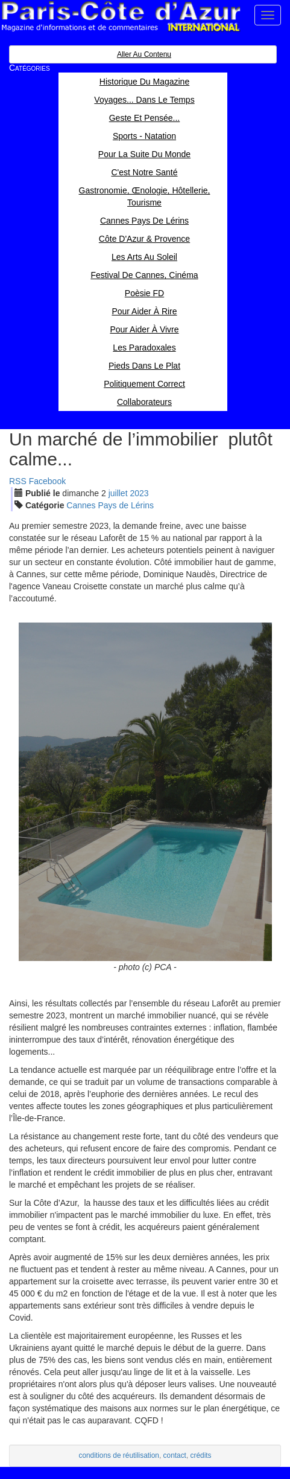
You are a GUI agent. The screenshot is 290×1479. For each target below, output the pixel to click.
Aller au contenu (144, 54)
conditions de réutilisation (118, 1455)
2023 (139, 493)
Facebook (47, 481)
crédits (201, 1455)
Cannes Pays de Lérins (110, 505)
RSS (18, 481)
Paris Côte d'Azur (120, 16)
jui (118, 493)
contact (174, 1455)
